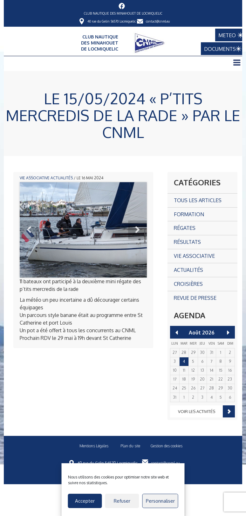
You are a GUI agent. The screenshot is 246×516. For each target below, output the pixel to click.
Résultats (187, 242)
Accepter (85, 501)
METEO (222, 35)
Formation (189, 214)
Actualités (62, 177)
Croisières (188, 284)
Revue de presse (195, 298)
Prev (29, 229)
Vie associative (35, 177)
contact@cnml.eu (158, 21)
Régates (184, 228)
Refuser (122, 501)
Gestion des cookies (166, 446)
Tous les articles (198, 200)
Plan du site (130, 446)
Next (137, 229)
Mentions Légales (93, 446)
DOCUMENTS (217, 49)
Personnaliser (160, 501)
